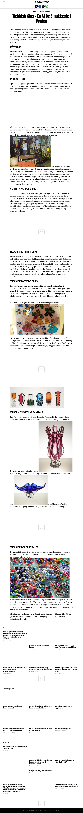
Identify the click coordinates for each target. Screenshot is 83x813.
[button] (4, 2)
